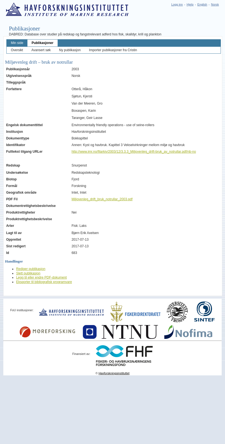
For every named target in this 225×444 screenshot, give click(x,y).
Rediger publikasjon (30, 269)
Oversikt (17, 50)
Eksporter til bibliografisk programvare (44, 282)
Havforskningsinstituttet (114, 373)
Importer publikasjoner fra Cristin (113, 50)
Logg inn (177, 4)
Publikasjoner (42, 43)
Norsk (215, 4)
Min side (17, 43)
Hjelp (190, 4)
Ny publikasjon (70, 50)
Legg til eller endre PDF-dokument (41, 277)
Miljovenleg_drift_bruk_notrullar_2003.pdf (101, 199)
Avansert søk (41, 50)
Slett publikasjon (28, 273)
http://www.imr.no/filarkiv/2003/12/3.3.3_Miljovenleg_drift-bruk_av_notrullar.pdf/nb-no (133, 152)
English (202, 4)
